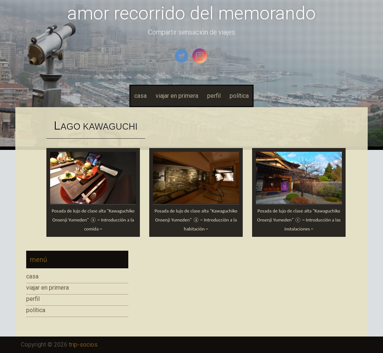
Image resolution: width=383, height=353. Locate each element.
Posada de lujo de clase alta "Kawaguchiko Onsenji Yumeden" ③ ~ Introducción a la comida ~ (93, 220)
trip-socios (83, 344)
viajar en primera (177, 95)
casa (140, 95)
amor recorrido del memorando (191, 13)
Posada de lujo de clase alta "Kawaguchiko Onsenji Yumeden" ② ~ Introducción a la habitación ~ (195, 220)
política (239, 95)
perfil (214, 95)
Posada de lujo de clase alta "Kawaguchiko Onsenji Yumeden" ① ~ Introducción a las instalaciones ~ (298, 220)
